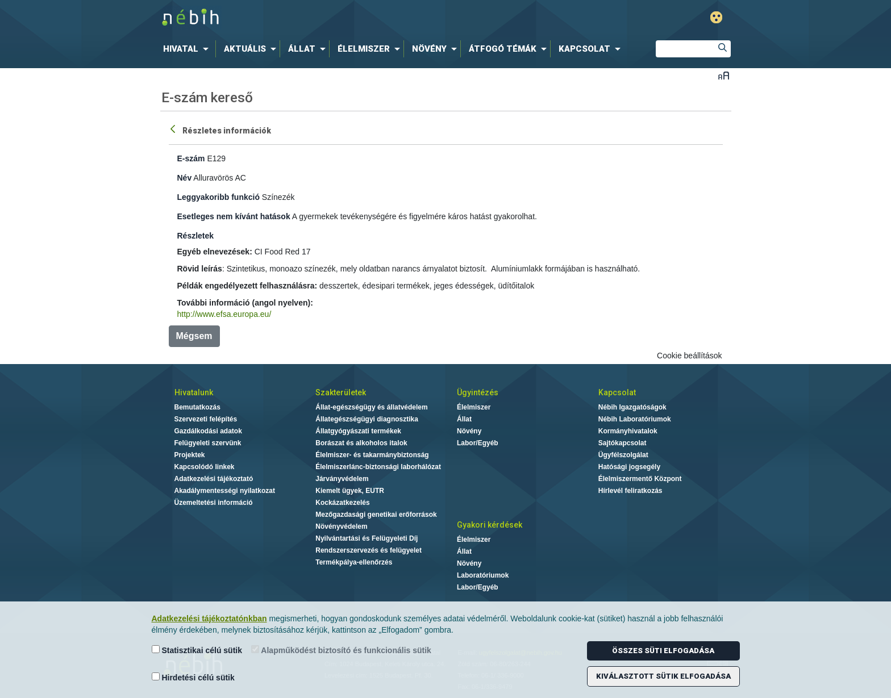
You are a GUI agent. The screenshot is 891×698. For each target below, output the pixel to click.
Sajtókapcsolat (622, 443)
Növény (469, 431)
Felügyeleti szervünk (208, 443)
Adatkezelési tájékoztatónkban (209, 618)
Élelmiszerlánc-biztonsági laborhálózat (378, 467)
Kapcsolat (617, 392)
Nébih (324, 18)
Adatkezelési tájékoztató (213, 479)
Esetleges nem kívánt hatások (233, 216)
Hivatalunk (193, 392)
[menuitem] (188, 48)
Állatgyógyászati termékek (358, 431)
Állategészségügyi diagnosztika (366, 419)
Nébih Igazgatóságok (632, 407)
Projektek (189, 455)
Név (184, 177)
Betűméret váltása (724, 75)
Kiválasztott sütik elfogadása (663, 676)
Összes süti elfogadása (663, 650)
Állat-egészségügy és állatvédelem (371, 407)
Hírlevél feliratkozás (630, 491)
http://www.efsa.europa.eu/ (224, 314)
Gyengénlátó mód (716, 17)
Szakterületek (340, 392)
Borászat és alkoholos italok (361, 443)
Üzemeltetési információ (213, 503)
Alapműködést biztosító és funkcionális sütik (341, 650)
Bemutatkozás (197, 407)
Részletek (195, 235)
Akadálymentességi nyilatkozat (224, 491)
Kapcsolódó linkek (204, 467)
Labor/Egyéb (477, 443)
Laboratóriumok (483, 575)
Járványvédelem (341, 479)
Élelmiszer (473, 407)
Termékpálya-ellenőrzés (353, 562)
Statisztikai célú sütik (197, 650)
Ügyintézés (477, 392)
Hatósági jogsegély (629, 467)
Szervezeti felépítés (206, 419)
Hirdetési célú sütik (193, 677)
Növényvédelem (341, 526)
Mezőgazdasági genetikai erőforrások (375, 515)
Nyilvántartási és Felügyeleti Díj (366, 538)
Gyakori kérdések (489, 524)
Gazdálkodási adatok (208, 431)
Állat (464, 419)
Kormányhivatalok (627, 431)
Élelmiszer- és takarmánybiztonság (371, 455)
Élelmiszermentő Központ (640, 479)
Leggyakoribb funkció (218, 197)
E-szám (191, 158)
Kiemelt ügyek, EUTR (349, 491)
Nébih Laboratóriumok (634, 419)
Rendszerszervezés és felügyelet (368, 550)
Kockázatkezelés (342, 503)
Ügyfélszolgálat (623, 455)
